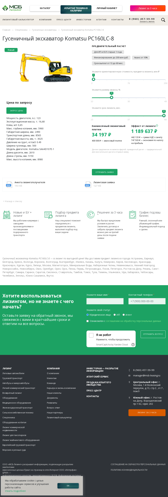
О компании (53, 373)
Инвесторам (83, 19)
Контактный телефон (140, 294)
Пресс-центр (64, 19)
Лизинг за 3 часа (148, 8)
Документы (52, 397)
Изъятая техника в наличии (75, 9)
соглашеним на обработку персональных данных (133, 320)
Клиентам (51, 378)
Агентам (101, 19)
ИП (118, 314)
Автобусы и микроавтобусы (15, 383)
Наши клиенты (54, 393)
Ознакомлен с (125, 320)
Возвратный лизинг (12, 393)
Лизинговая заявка (104, 182)
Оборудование (9, 397)
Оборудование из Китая (14, 422)
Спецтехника (21, 29)
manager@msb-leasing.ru (146, 375)
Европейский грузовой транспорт (18, 445)
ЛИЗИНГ (7, 368)
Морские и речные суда (14, 450)
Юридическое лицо (100, 314)
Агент (129, 314)
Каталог (45, 8)
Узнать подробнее (15, 490)
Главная (6, 29)
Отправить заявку (104, 172)
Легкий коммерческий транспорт (18, 388)
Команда (51, 383)
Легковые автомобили (13, 373)
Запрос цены (16, 110)
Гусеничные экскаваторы (44, 29)
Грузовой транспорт (12, 378)
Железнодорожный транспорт (17, 407)
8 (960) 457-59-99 (142, 19)
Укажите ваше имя (96, 294)
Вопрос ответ (53, 407)
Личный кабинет (106, 8)
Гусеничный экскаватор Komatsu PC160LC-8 (82, 29)
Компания (45, 19)
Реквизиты (52, 402)
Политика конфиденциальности (129, 470)
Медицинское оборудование (16, 402)
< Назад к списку (12, 201)
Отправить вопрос (153, 334)
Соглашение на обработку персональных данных (138, 464)
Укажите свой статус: (98, 310)
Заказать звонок (147, 21)
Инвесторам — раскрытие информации (102, 369)
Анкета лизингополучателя (30, 182)
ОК (68, 486)
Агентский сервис (97, 376)
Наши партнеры (55, 412)
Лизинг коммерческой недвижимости (13, 429)
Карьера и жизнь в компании (61, 388)
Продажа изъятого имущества (98, 383)
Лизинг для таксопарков (14, 435)
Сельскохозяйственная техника (17, 412)
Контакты (118, 19)
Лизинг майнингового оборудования (21, 440)
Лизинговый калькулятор (18, 19)
